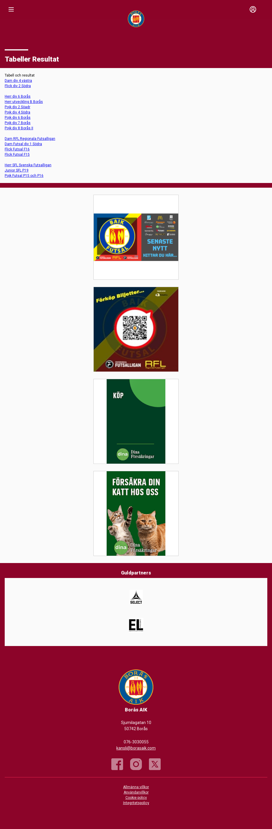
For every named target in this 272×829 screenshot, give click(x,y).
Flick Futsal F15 (17, 154)
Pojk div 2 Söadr (17, 107)
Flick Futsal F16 (17, 149)
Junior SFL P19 (16, 170)
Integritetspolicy (136, 803)
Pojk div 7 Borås (18, 123)
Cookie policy (136, 798)
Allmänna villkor (136, 787)
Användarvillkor (136, 792)
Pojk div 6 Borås (18, 118)
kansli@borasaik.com (136, 748)
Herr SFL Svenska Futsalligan (28, 165)
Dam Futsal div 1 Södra (23, 144)
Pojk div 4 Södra (17, 112)
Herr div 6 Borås (18, 96)
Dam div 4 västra (18, 81)
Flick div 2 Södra (18, 86)
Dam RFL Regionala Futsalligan (30, 139)
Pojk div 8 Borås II (19, 128)
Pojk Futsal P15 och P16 (24, 176)
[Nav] (11, 9)
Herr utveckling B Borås (24, 102)
